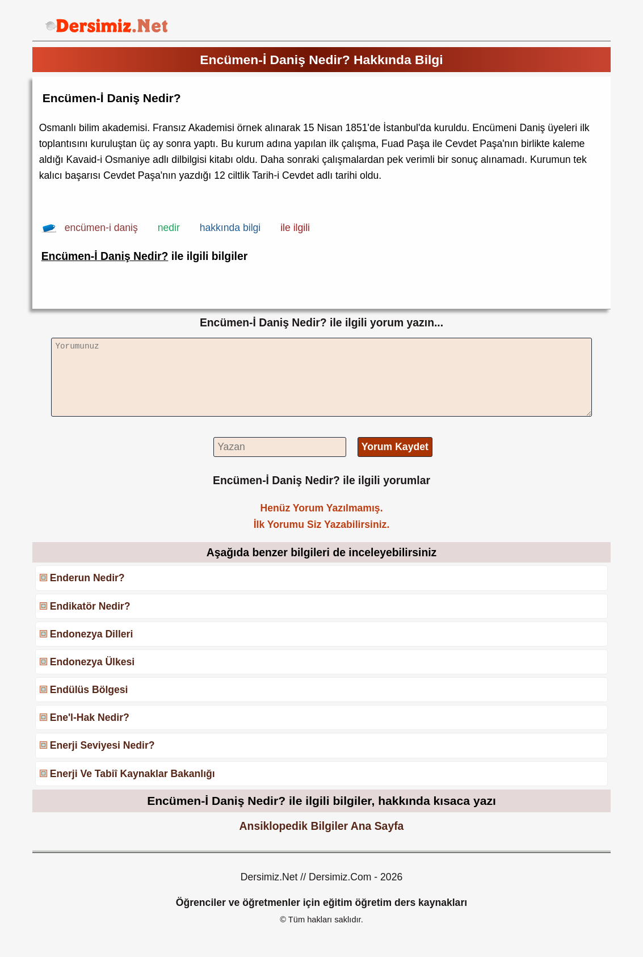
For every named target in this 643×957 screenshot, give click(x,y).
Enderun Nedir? (87, 578)
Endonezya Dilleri (91, 634)
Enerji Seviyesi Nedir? (102, 745)
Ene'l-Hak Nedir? (89, 717)
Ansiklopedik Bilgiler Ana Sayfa (321, 826)
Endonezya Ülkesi (92, 662)
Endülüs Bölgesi (89, 689)
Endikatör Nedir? (90, 606)
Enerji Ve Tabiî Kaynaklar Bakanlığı (132, 773)
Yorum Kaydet (395, 446)
